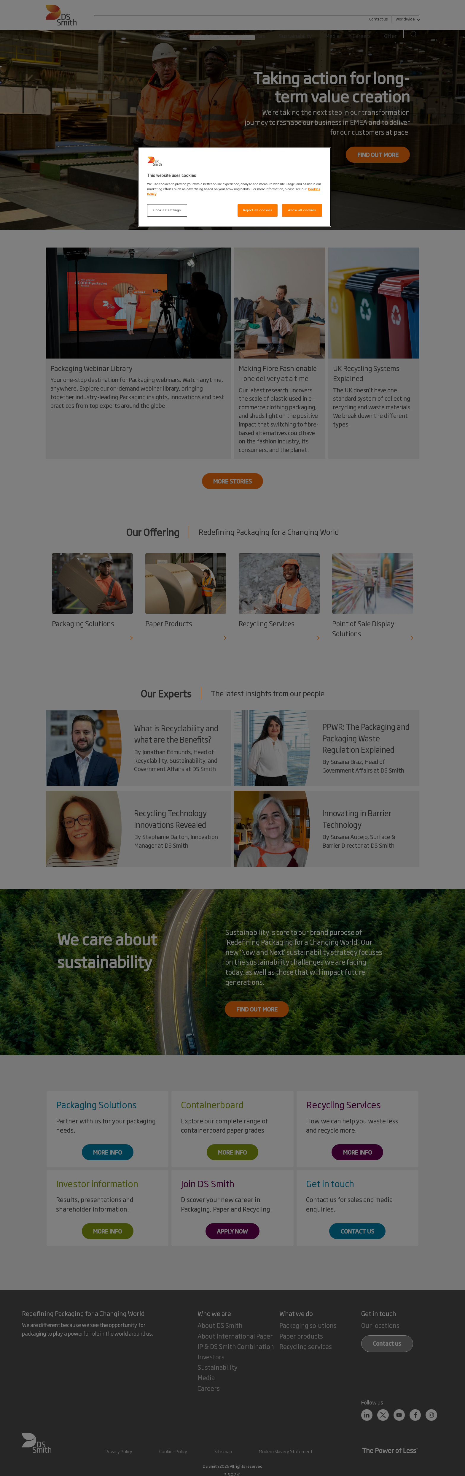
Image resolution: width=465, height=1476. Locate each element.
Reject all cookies (257, 210)
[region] (234, 187)
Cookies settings (167, 210)
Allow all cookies (302, 210)
